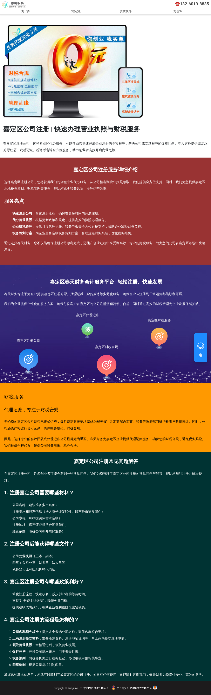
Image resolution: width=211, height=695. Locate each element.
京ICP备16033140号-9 (95, 688)
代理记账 (75, 11)
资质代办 (125, 11)
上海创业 (176, 11)
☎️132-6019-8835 (192, 3)
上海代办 (24, 11)
